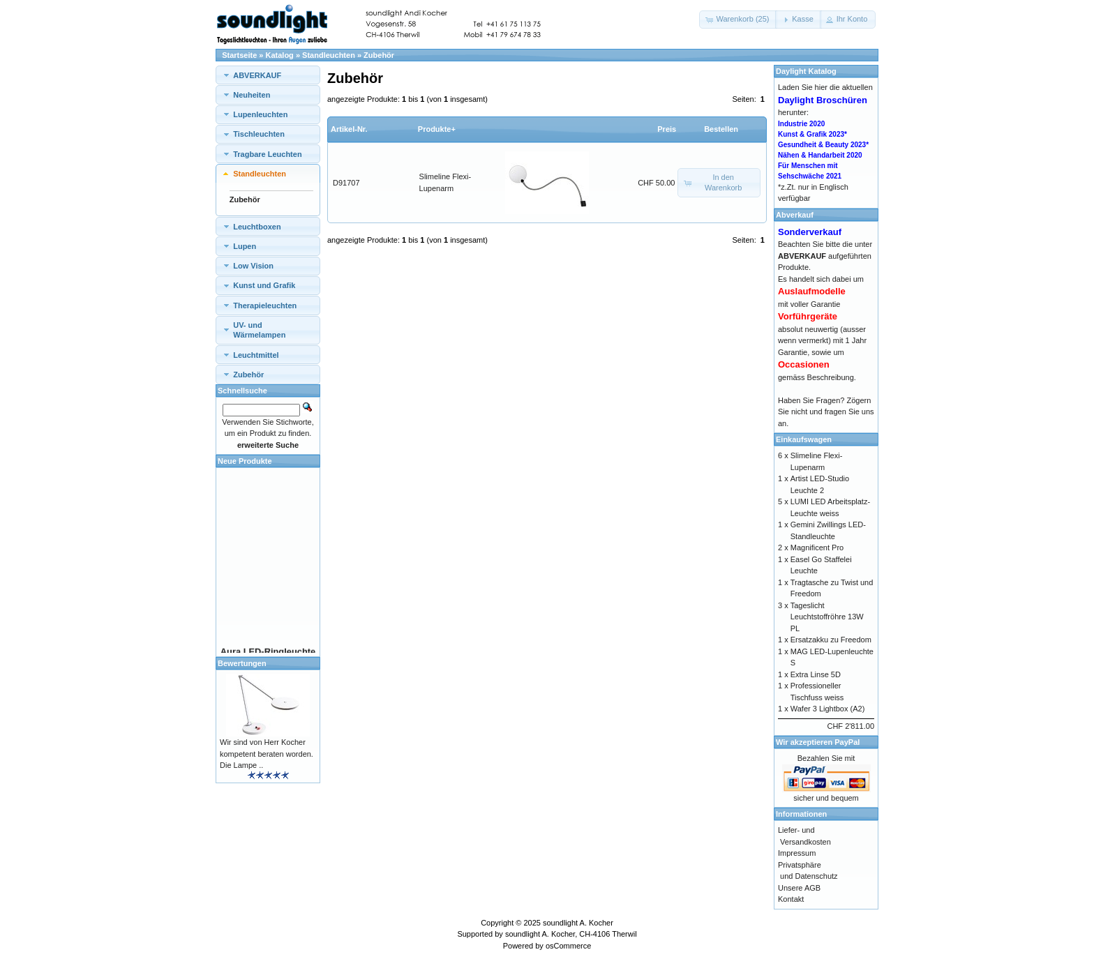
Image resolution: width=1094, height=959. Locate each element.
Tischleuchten (259, 134)
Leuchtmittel (255, 355)
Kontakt (791, 899)
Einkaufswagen (804, 439)
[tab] (268, 75)
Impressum (797, 853)
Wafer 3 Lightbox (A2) (827, 708)
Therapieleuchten (265, 305)
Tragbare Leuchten (267, 154)
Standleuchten (328, 55)
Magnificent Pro (817, 547)
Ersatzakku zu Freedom (830, 639)
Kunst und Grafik (264, 285)
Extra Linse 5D (815, 674)
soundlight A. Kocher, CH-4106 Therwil (571, 934)
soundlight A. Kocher (578, 923)
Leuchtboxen (256, 226)
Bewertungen (242, 663)
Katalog (280, 55)
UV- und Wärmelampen (259, 330)
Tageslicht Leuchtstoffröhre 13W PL (827, 617)
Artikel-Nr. (349, 129)
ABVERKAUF (257, 75)
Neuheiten (251, 95)
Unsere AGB (799, 888)
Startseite (239, 55)
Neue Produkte (245, 461)
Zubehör (379, 55)
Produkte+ (437, 129)
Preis (666, 129)
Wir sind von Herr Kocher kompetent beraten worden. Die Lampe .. (266, 753)
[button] (738, 19)
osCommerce (568, 946)
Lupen (244, 246)
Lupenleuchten (260, 114)
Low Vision (253, 266)
